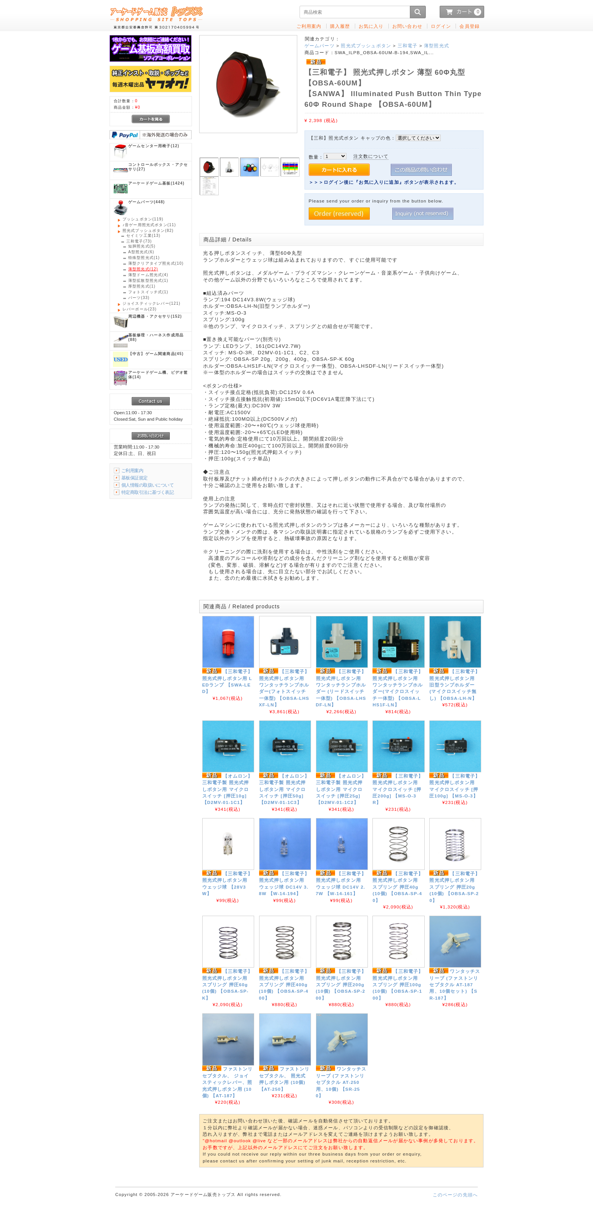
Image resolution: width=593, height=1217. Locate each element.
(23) (139, 309)
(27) (158, 166)
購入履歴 (340, 26)
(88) (156, 337)
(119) (142, 219)
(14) (158, 374)
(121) (151, 303)
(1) (144, 258)
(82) (148, 230)
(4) (148, 275)
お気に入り (371, 26)
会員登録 (469, 26)
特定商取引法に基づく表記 (147, 492)
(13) (143, 235)
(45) (156, 354)
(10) (156, 263)
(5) (142, 246)
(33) (139, 298)
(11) (149, 225)
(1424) (156, 183)
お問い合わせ (407, 26)
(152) (155, 316)
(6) (141, 252)
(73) (139, 241)
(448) (146, 202)
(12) (153, 146)
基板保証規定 (134, 477)
